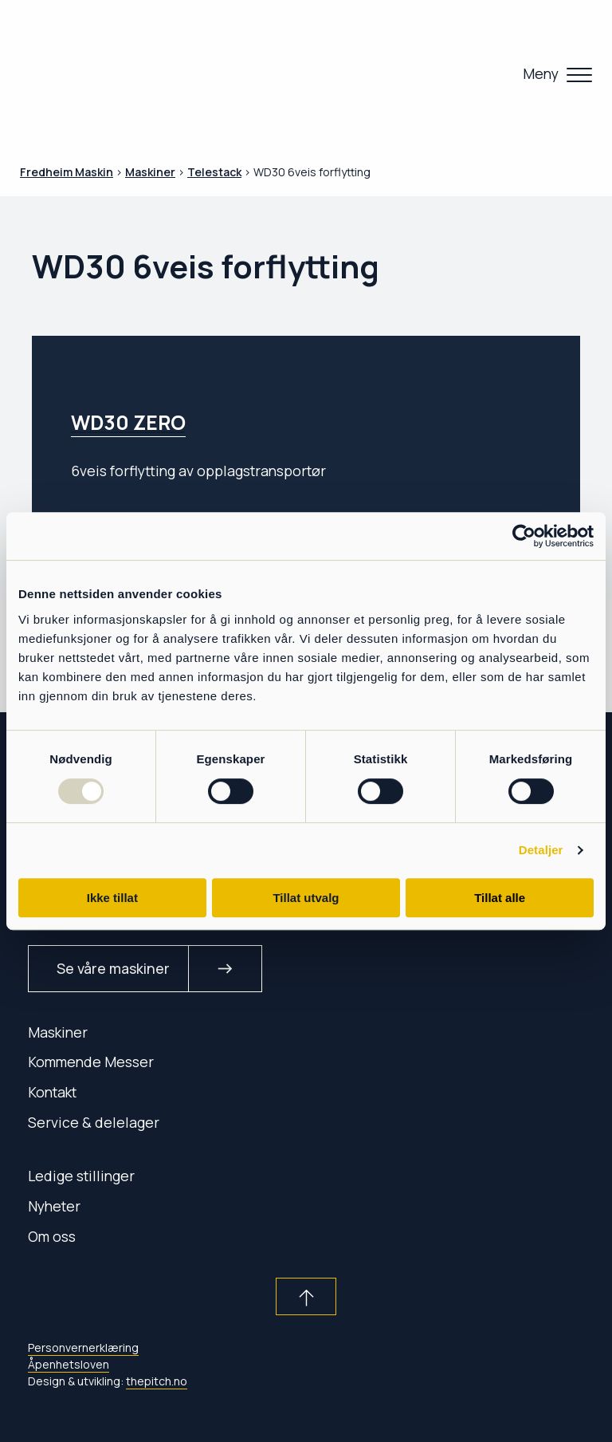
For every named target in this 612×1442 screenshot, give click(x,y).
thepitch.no (156, 1381)
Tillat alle (499, 897)
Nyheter (54, 1205)
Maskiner (58, 1032)
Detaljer (541, 850)
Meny (541, 73)
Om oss (52, 1236)
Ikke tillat (112, 897)
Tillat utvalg (306, 897)
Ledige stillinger (81, 1175)
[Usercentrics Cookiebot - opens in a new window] (524, 536)
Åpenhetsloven (68, 1364)
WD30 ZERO (128, 422)
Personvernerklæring (83, 1347)
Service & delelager (93, 1122)
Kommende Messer (91, 1061)
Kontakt (52, 1091)
